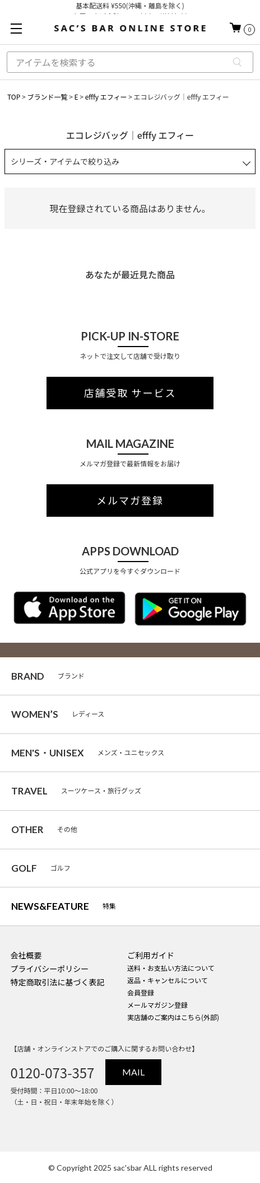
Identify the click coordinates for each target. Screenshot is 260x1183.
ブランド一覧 (47, 96)
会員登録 (140, 992)
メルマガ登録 (130, 500)
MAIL (133, 1072)
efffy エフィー (106, 96)
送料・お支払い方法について (171, 967)
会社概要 (26, 955)
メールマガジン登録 (157, 1004)
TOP (13, 96)
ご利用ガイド (150, 955)
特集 (63, 906)
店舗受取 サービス (130, 393)
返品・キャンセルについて (167, 980)
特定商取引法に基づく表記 (58, 982)
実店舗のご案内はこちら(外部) (173, 1017)
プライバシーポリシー (50, 968)
